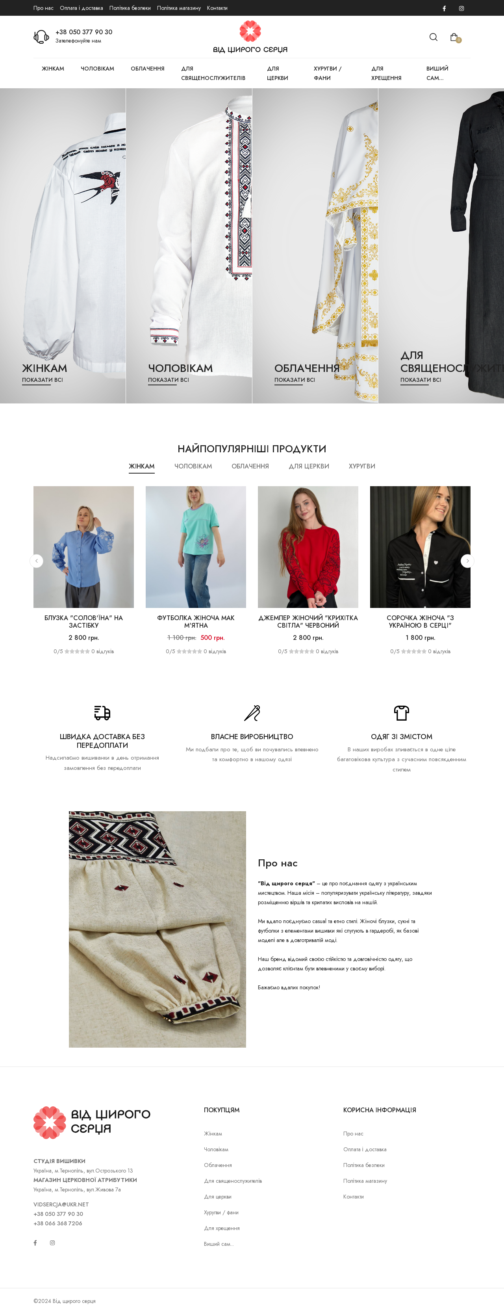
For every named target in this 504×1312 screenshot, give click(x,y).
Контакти (217, 8)
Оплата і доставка (81, 8)
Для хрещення (386, 73)
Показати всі (42, 380)
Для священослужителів (213, 73)
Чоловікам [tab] (193, 466)
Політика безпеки (130, 8)
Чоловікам (97, 68)
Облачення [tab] (250, 466)
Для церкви (277, 73)
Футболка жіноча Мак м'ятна (196, 621)
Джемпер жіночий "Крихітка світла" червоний (308, 621)
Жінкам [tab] (141, 466)
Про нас (43, 8)
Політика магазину (179, 8)
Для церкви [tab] (309, 466)
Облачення (148, 68)
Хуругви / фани (328, 73)
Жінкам (53, 68)
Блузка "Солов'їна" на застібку (83, 621)
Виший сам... (437, 73)
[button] (36, 561)
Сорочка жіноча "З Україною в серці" (420, 621)
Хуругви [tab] (362, 466)
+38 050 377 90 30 (84, 32)
